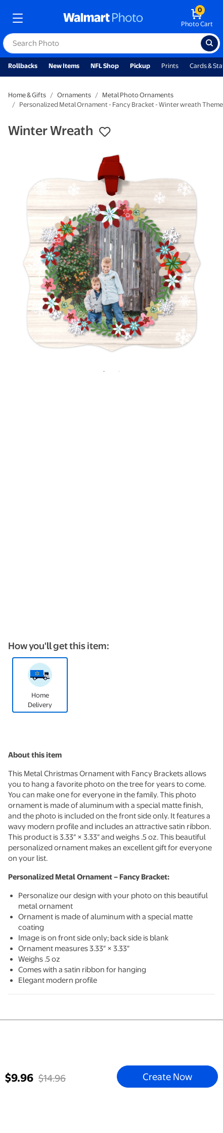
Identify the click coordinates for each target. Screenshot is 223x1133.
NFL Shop (105, 66)
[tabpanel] (111, 253)
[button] (104, 132)
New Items (64, 66)
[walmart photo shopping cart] (197, 18)
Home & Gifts (27, 95)
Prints (170, 66)
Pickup (140, 66)
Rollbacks (22, 66)
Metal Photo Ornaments (137, 95)
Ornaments (74, 95)
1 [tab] (102, 369)
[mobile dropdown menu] (17, 18)
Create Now (167, 1076)
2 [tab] (117, 369)
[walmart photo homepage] (103, 18)
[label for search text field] (102, 43)
